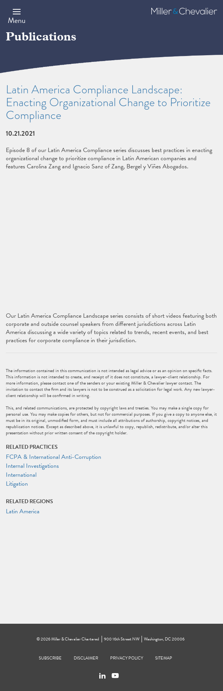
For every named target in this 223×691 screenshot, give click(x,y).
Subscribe (50, 658)
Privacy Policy (126, 658)
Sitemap (163, 658)
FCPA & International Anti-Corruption (53, 457)
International (21, 474)
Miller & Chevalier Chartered (75, 639)
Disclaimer (86, 658)
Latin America (23, 511)
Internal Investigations (32, 466)
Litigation (17, 483)
